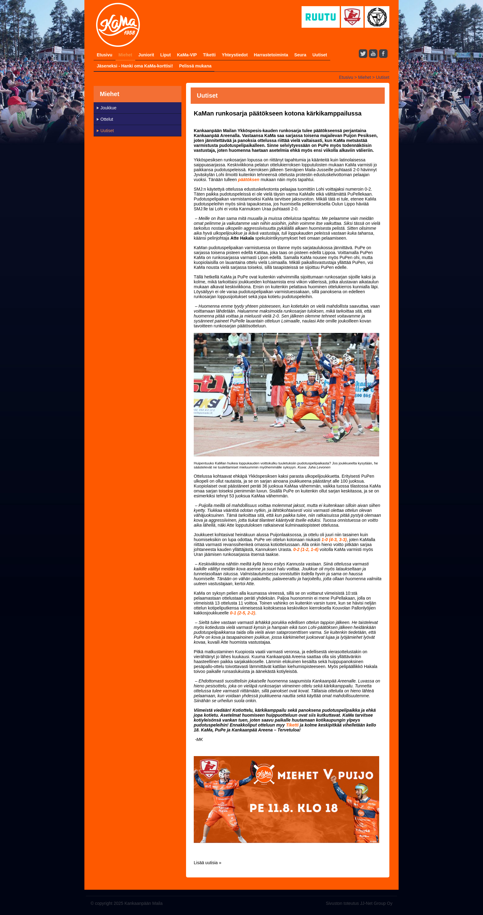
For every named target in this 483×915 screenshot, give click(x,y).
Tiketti (209, 54)
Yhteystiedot (235, 54)
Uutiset (319, 54)
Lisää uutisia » (207, 862)
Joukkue (108, 107)
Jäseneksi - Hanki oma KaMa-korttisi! (135, 65)
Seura (300, 54)
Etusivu (104, 54)
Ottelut (106, 119)
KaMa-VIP (187, 54)
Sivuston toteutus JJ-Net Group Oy (359, 903)
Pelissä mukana (195, 65)
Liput (165, 54)
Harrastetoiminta (271, 54)
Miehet (125, 54)
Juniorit (146, 54)
